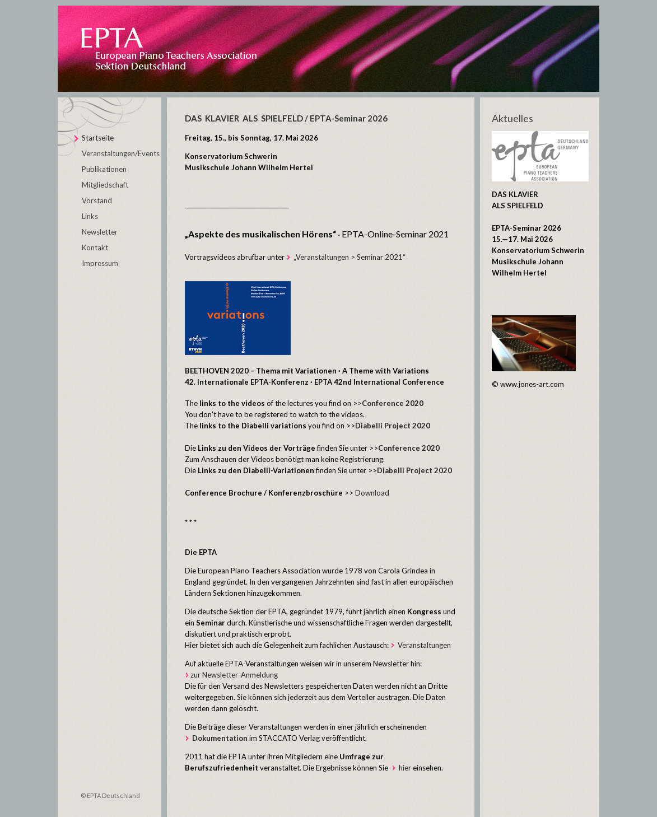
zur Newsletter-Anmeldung (234, 674)
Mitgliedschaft (105, 184)
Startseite (98, 137)
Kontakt (95, 247)
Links (90, 216)
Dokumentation (220, 738)
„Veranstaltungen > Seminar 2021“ (346, 257)
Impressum (100, 263)
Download (372, 492)
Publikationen (104, 169)
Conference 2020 (392, 403)
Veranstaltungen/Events (121, 153)
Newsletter (100, 231)
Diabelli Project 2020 (414, 470)
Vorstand (97, 200)
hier (405, 767)
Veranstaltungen (424, 645)
